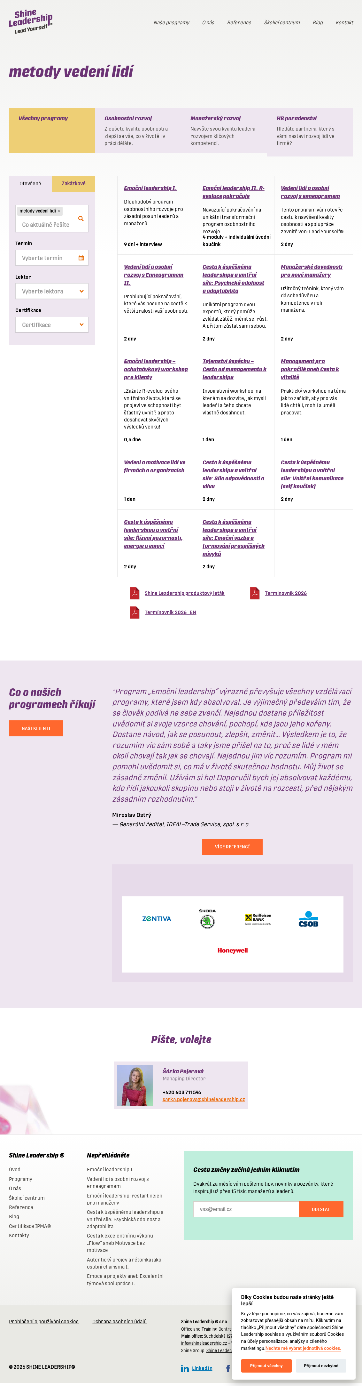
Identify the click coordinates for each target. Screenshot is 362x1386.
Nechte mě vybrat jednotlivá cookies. (304, 1348)
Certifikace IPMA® (30, 1229)
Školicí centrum (282, 23)
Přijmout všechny (266, 1365)
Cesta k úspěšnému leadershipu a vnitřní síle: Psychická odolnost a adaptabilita (125, 1222)
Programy (20, 1182)
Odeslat (321, 1212)
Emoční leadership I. (150, 191)
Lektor (23, 280)
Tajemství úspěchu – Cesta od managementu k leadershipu (234, 372)
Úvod (14, 1173)
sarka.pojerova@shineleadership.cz (204, 1103)
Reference (239, 23)
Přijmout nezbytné (321, 1365)
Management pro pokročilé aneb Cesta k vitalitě (310, 372)
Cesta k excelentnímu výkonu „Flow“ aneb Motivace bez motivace (120, 1246)
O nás (208, 23)
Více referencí (232, 850)
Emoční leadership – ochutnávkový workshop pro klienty (156, 372)
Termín (23, 247)
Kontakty (19, 1239)
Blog (317, 23)
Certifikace (28, 313)
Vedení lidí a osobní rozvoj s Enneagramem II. (153, 278)
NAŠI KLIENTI (36, 731)
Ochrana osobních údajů (119, 1325)
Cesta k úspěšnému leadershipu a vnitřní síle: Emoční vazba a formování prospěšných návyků (234, 541)
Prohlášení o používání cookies (44, 1325)
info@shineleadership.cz (204, 1346)
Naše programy (171, 23)
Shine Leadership (222, 1353)
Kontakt (344, 23)
